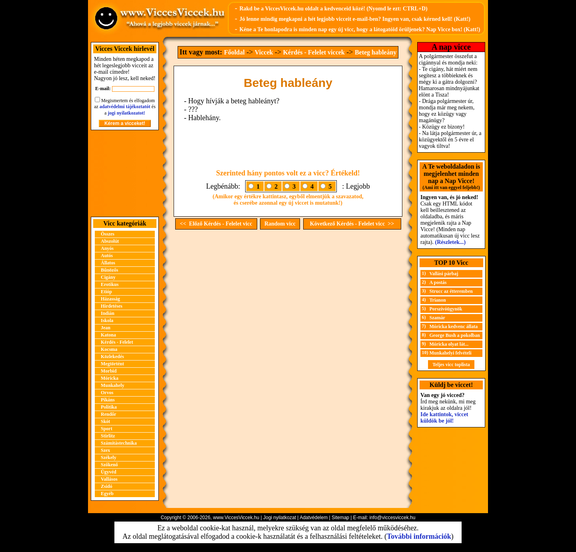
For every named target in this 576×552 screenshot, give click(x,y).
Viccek (264, 52)
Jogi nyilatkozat (279, 517)
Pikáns (108, 400)
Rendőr (108, 414)
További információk (419, 536)
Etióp (106, 291)
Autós (107, 255)
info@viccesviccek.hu (392, 517)
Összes (107, 234)
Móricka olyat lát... (449, 344)
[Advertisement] (125, 173)
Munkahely (112, 385)
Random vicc (280, 224)
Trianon (438, 300)
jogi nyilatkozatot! (126, 113)
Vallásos (109, 479)
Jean (105, 327)
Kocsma (109, 349)
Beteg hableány (375, 52)
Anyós (107, 248)
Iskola (107, 320)
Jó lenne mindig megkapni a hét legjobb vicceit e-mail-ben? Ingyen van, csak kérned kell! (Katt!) (354, 19)
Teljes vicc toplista (451, 364)
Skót (105, 421)
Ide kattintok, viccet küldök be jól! (444, 417)
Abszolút (110, 241)
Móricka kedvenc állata (454, 326)
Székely (108, 457)
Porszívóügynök (446, 309)
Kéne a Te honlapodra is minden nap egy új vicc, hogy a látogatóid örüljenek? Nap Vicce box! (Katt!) (359, 29)
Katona (108, 335)
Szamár (437, 317)
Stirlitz (108, 436)
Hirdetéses (111, 306)
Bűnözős (109, 270)
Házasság (110, 299)
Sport (106, 428)
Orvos (107, 392)
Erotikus (109, 284)
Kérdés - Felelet (117, 342)
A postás (438, 282)
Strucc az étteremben (451, 291)
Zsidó (106, 486)
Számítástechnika (119, 443)
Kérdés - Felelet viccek (314, 52)
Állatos (108, 263)
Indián (107, 313)
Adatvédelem (314, 517)
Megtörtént (112, 364)
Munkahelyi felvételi (451, 353)
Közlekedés (112, 356)
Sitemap (340, 517)
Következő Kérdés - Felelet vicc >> (352, 224)
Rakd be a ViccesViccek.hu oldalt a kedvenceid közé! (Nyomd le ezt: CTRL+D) (333, 9)
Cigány (108, 277)
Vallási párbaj (444, 273)
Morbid (108, 371)
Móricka (109, 378)
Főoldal (234, 52)
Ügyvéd (108, 472)
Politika (109, 407)
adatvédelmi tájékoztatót (125, 106)
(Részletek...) (450, 242)
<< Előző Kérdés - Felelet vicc (216, 224)
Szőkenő (109, 464)
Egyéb (107, 493)
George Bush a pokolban (455, 335)
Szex (105, 450)
